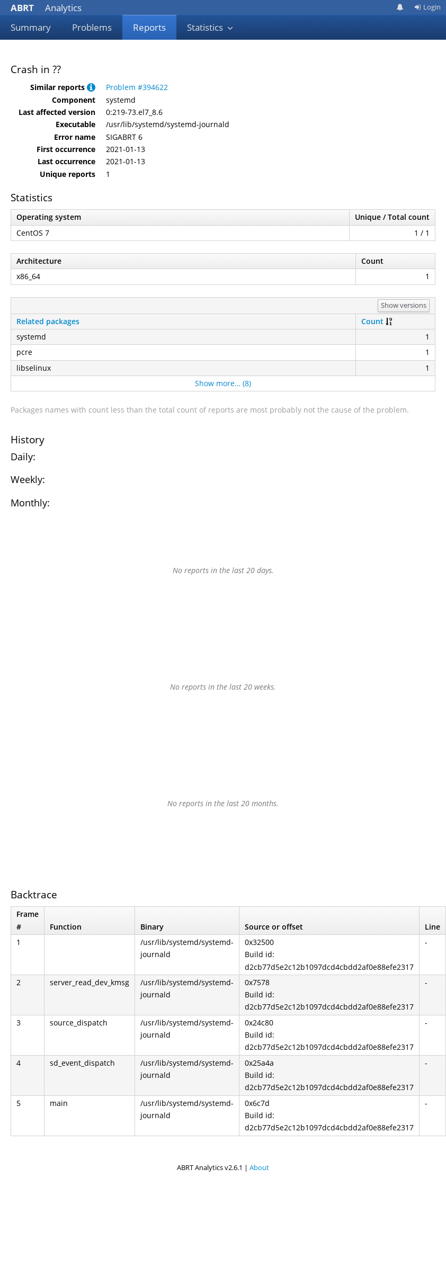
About (259, 1167)
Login (427, 7)
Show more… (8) (223, 383)
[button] (91, 87)
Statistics (210, 27)
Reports (149, 27)
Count (372, 321)
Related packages (47, 321)
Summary (31, 27)
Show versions (403, 305)
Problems (92, 27)
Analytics (46, 8)
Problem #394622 (137, 87)
